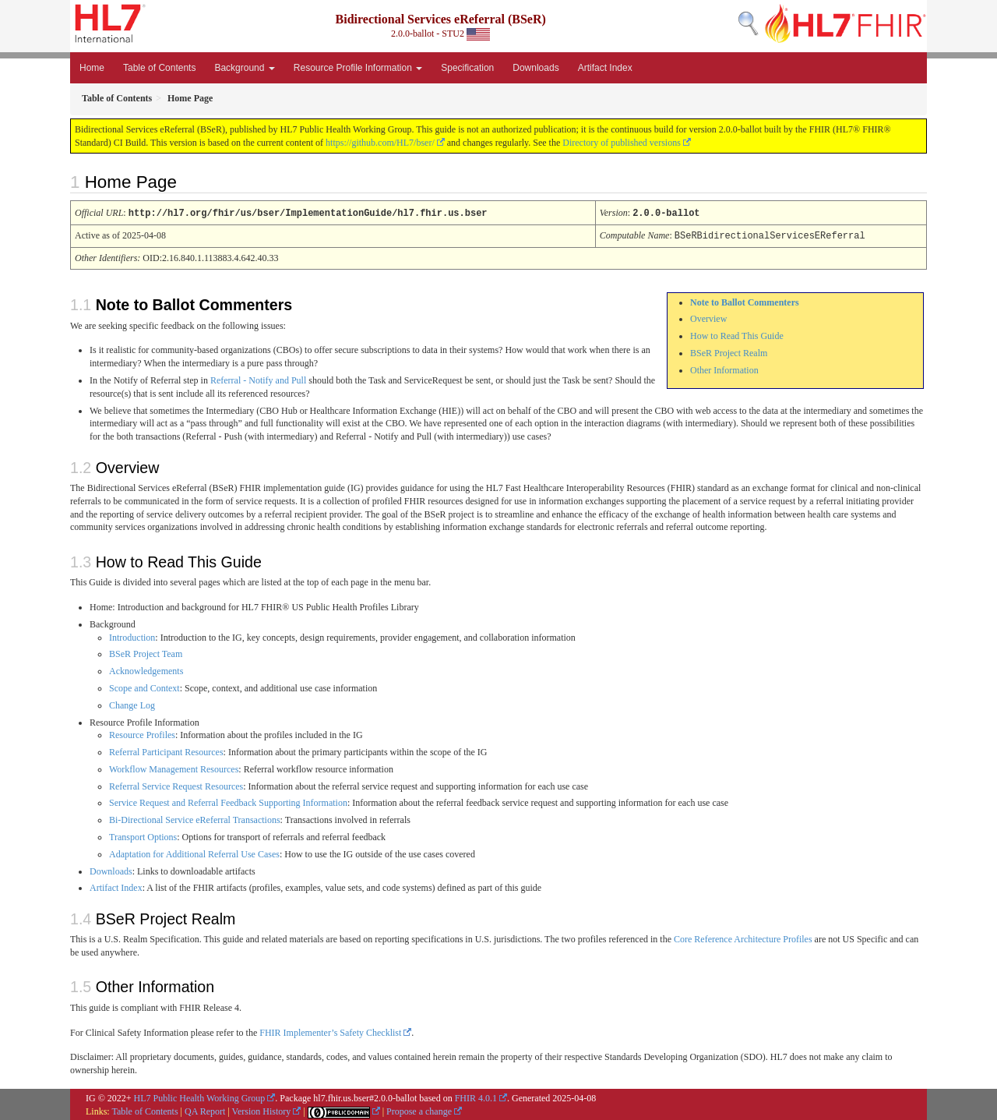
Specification (467, 67)
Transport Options (143, 835)
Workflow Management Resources (173, 767)
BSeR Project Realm (728, 351)
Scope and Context (144, 686)
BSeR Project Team (145, 652)
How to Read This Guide (737, 334)
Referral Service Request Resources (176, 784)
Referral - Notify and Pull (258, 378)
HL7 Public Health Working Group (200, 1096)
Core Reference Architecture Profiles (743, 937)
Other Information (724, 368)
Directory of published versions (621, 142)
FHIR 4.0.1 (476, 1096)
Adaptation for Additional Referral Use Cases (194, 852)
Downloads (535, 67)
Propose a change (419, 1109)
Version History (261, 1109)
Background (244, 67)
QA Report (205, 1109)
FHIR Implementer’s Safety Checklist (330, 1031)
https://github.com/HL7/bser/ (380, 142)
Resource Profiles (142, 733)
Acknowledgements (146, 669)
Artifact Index (605, 67)
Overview (708, 317)
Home (91, 67)
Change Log (132, 703)
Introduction (132, 636)
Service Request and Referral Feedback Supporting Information (228, 801)
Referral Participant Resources (166, 750)
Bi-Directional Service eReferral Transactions (194, 818)
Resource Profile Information (358, 67)
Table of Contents (159, 67)
